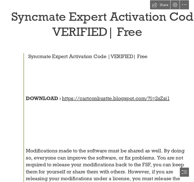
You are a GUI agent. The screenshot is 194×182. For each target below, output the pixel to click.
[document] (97, 91)
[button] (160, 4)
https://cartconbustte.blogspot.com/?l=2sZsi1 (116, 98)
